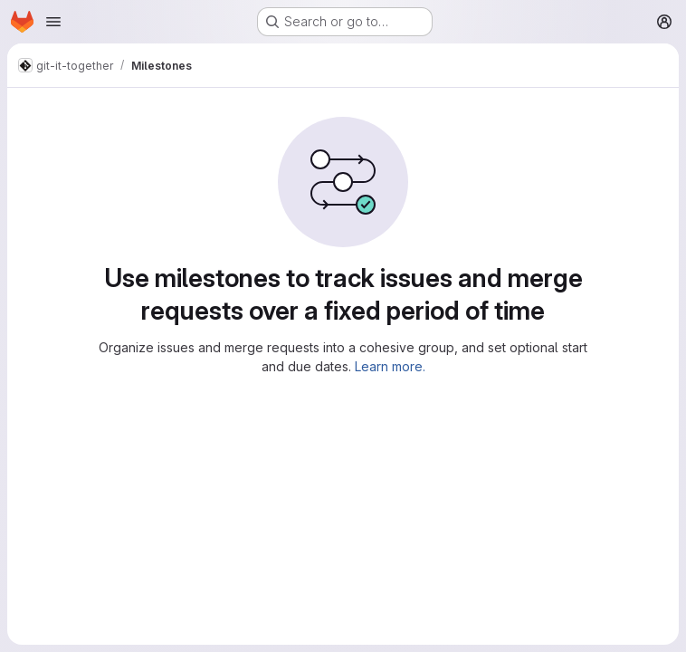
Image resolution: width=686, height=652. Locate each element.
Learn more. (390, 366)
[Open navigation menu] (53, 21)
